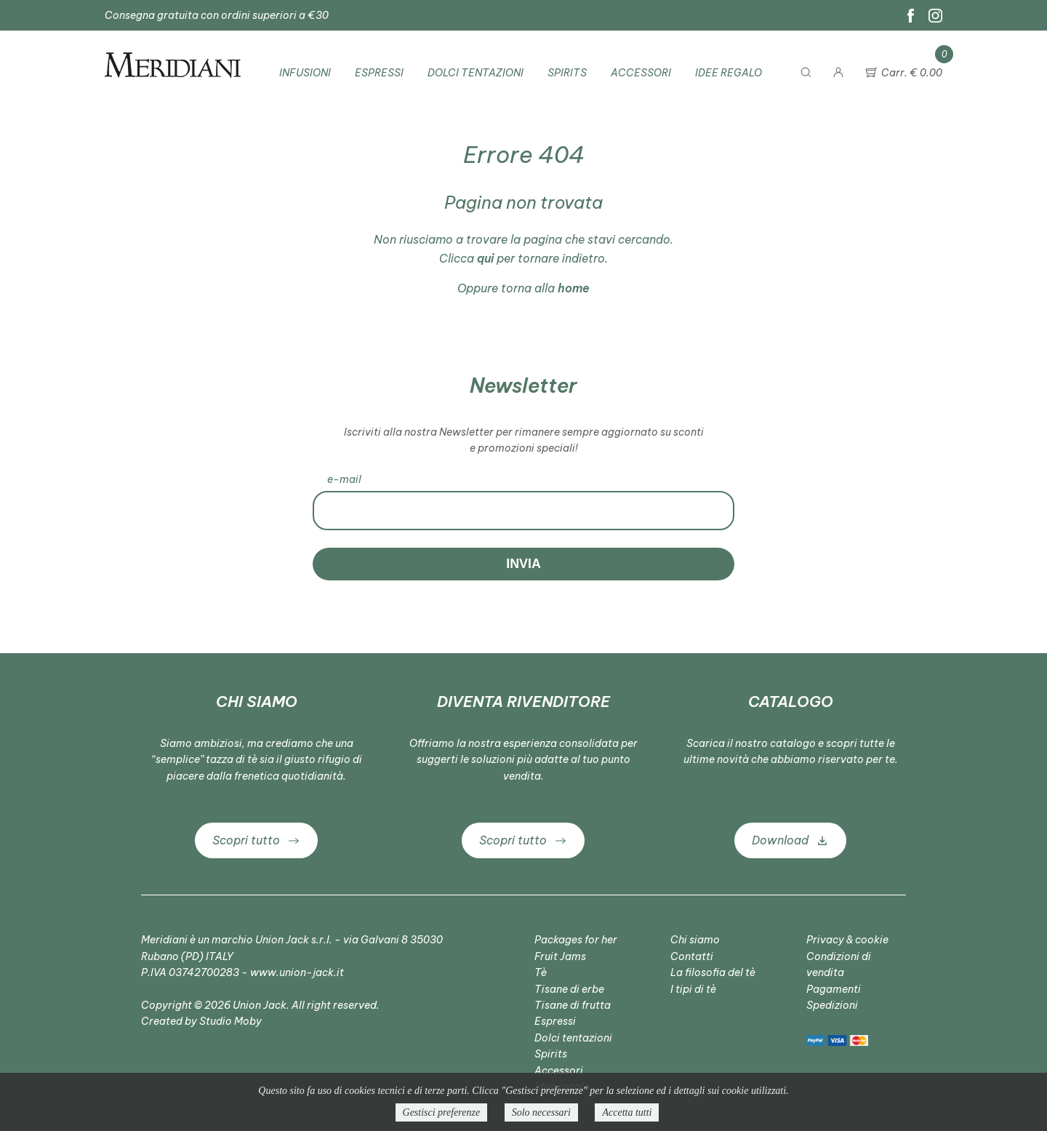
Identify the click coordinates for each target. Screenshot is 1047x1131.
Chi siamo (695, 939)
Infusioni (305, 72)
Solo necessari (541, 1112)
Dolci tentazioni (476, 72)
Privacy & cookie (847, 939)
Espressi (379, 72)
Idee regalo (728, 72)
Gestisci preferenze (442, 1112)
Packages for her (575, 939)
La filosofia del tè (712, 972)
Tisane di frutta (572, 1005)
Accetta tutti (626, 1112)
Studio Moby (230, 1021)
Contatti (691, 956)
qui (485, 258)
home (574, 288)
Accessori (641, 72)
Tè (540, 972)
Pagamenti (833, 989)
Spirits (567, 72)
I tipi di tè (693, 989)
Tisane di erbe (569, 989)
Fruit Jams (560, 956)
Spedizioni (832, 1005)
